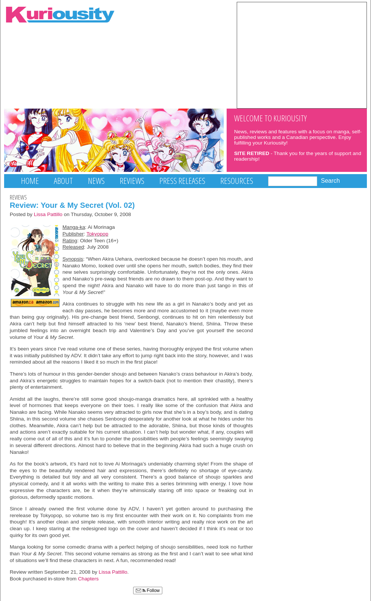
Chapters (88, 579)
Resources (236, 180)
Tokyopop (97, 234)
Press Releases (182, 180)
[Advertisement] (302, 54)
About (63, 180)
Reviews (132, 180)
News (96, 180)
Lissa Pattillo (48, 214)
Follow (148, 590)
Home (30, 180)
